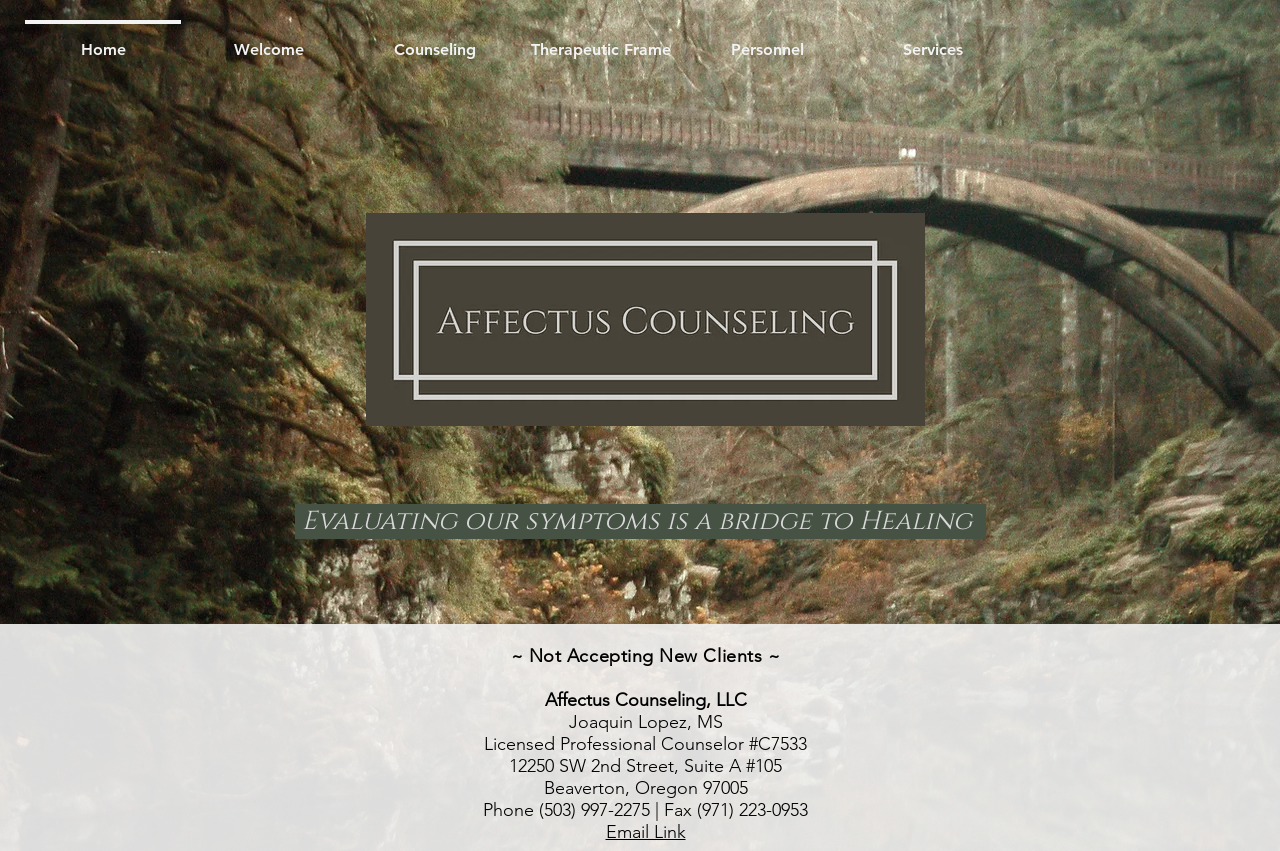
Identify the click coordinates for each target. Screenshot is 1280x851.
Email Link (646, 832)
